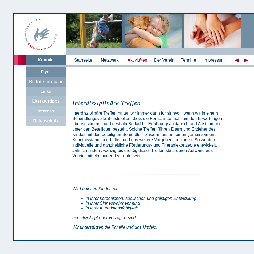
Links (45, 91)
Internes (46, 111)
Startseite (83, 60)
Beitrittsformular (45, 81)
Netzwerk (110, 60)
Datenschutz (45, 121)
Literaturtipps (45, 101)
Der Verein (164, 60)
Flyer (46, 72)
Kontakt (46, 60)
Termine (188, 60)
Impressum (214, 60)
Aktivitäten (137, 60)
